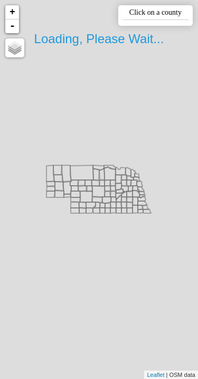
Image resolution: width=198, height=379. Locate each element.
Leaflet (155, 375)
